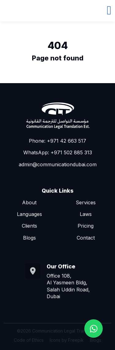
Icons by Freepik (67, 340)
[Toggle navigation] (109, 9)
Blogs (29, 238)
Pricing (86, 226)
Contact (86, 238)
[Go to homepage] (57, 115)
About (29, 202)
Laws (86, 214)
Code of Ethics (29, 340)
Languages (29, 214)
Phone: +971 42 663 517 (57, 141)
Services (86, 202)
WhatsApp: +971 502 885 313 (57, 152)
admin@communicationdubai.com (58, 164)
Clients (29, 226)
